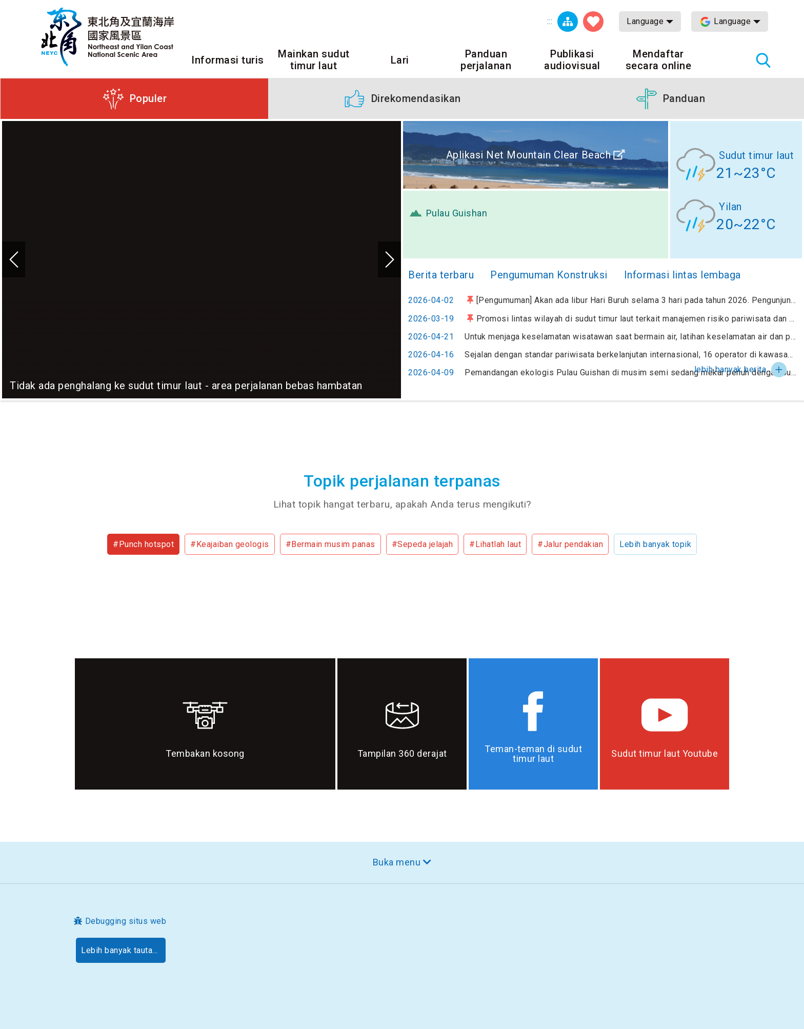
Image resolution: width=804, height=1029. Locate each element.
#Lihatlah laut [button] (495, 544)
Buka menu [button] (397, 862)
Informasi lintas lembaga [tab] (682, 275)
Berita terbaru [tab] (441, 275)
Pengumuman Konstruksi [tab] (549, 275)
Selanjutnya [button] (389, 259)
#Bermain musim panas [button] (330, 544)
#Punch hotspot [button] (143, 544)
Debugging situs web (126, 921)
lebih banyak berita (730, 369)
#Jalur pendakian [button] (570, 544)
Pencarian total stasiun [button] (763, 60)
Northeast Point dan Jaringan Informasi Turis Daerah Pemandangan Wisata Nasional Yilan (108, 37)
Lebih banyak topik (655, 544)
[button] (134, 98)
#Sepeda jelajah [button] (422, 544)
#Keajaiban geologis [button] (229, 544)
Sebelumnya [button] (13, 259)
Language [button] (645, 21)
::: (550, 21)
